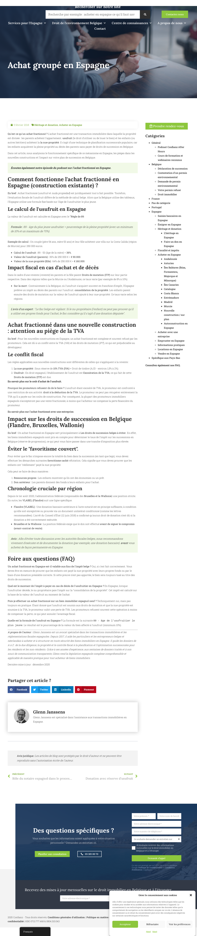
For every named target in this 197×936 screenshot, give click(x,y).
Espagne (171, 215)
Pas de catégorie (175, 207)
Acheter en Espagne (70, 139)
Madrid (182, 306)
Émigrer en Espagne (183, 228)
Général (170, 147)
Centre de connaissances (131, 23)
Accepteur (125, 924)
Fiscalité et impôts (182, 254)
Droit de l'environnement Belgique (79, 23)
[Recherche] (145, 14)
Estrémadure (185, 301)
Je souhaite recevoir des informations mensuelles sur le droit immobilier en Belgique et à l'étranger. (169, 848)
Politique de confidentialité (164, 869)
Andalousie (184, 263)
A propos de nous (172, 23)
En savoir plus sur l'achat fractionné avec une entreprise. (41, 425)
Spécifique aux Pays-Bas (180, 362)
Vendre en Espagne (183, 357)
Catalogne (184, 293)
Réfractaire (152, 924)
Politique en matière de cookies (103, 919)
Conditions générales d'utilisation (66, 919)
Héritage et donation (46, 139)
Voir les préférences (179, 924)
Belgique (171, 168)
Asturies (183, 267)
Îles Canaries (185, 289)
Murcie (182, 310)
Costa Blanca (185, 297)
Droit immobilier (181, 198)
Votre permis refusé (183, 194)
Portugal (171, 211)
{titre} (148, 931)
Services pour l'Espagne (27, 23)
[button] (190, 895)
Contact (100, 28)
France (170, 203)
